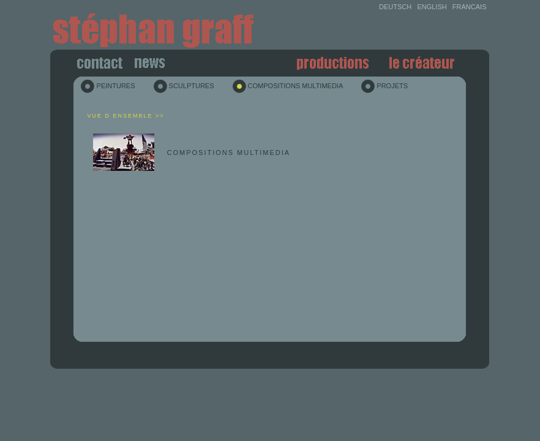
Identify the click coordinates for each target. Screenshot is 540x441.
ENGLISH (431, 6)
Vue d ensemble (119, 116)
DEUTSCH (395, 6)
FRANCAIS (469, 6)
